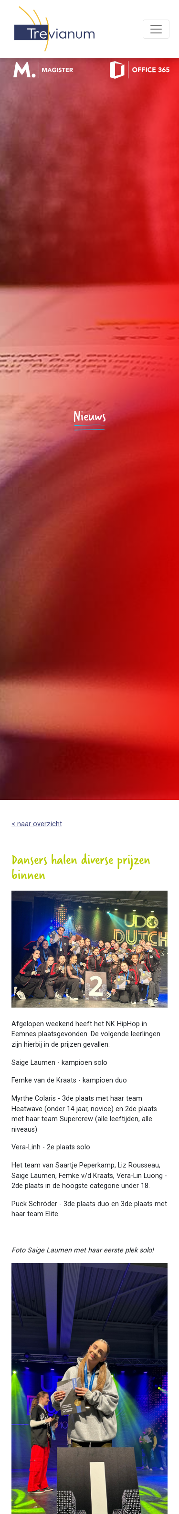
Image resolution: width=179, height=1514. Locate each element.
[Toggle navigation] (156, 29)
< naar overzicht (36, 824)
